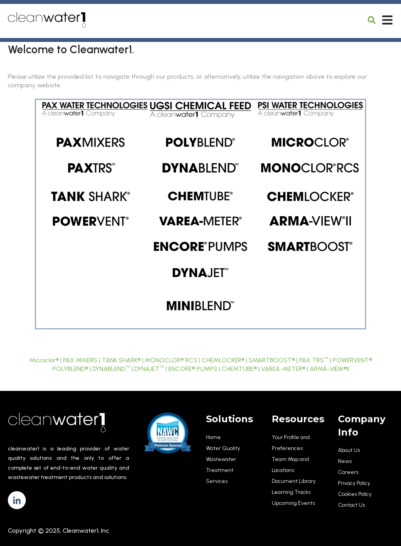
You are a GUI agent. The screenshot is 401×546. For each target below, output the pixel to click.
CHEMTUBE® (239, 368)
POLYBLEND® (70, 368)
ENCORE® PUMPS (192, 368)
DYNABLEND (111, 368)
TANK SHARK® (121, 360)
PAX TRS (314, 360)
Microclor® (44, 360)
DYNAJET (149, 368)
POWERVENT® (352, 360)
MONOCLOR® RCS (171, 360)
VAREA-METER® (283, 368)
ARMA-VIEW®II (329, 368)
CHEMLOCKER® (223, 360)
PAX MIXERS (80, 360)
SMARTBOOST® (272, 360)
